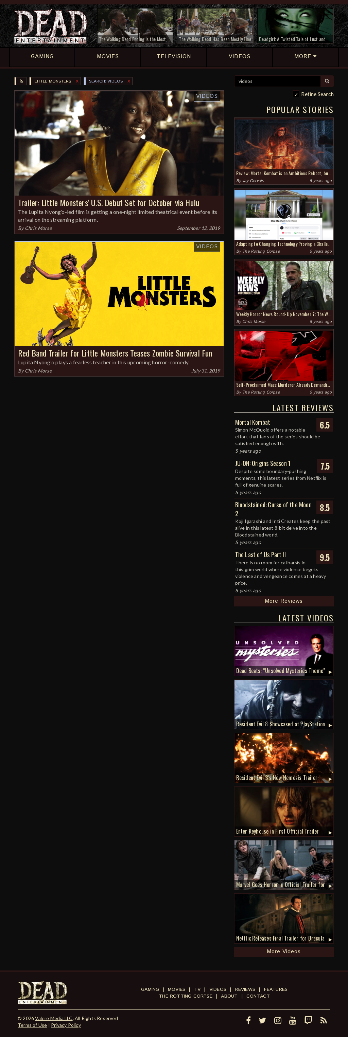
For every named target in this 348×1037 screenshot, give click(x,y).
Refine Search (317, 94)
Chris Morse (38, 228)
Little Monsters (53, 81)
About (229, 996)
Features (276, 989)
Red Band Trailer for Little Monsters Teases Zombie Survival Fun (115, 353)
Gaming (150, 989)
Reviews (245, 989)
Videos (207, 96)
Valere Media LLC (53, 1018)
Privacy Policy (66, 1025)
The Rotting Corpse (261, 251)
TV (197, 989)
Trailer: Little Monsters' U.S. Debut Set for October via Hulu (108, 202)
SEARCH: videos (106, 81)
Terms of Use (32, 1025)
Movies (176, 989)
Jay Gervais (253, 181)
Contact (258, 996)
